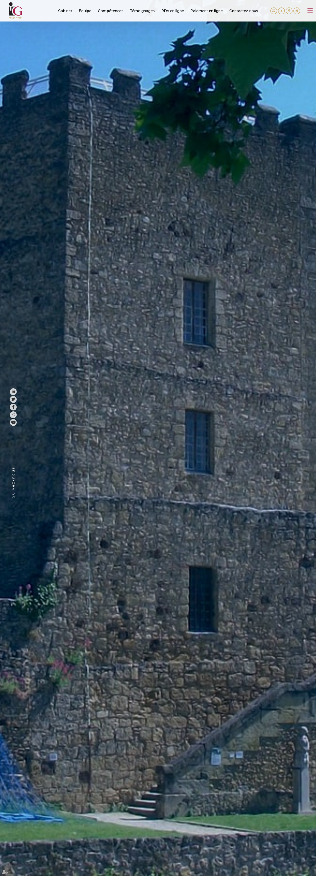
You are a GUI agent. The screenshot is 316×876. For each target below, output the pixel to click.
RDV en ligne (296, 10)
